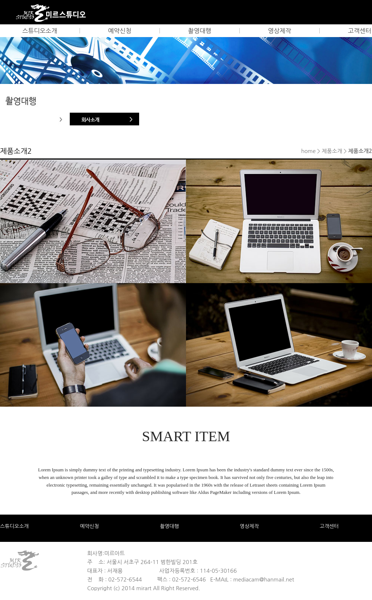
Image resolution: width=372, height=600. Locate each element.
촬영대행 (199, 30)
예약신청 (120, 30)
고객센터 (329, 526)
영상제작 (279, 30)
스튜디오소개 (40, 30)
